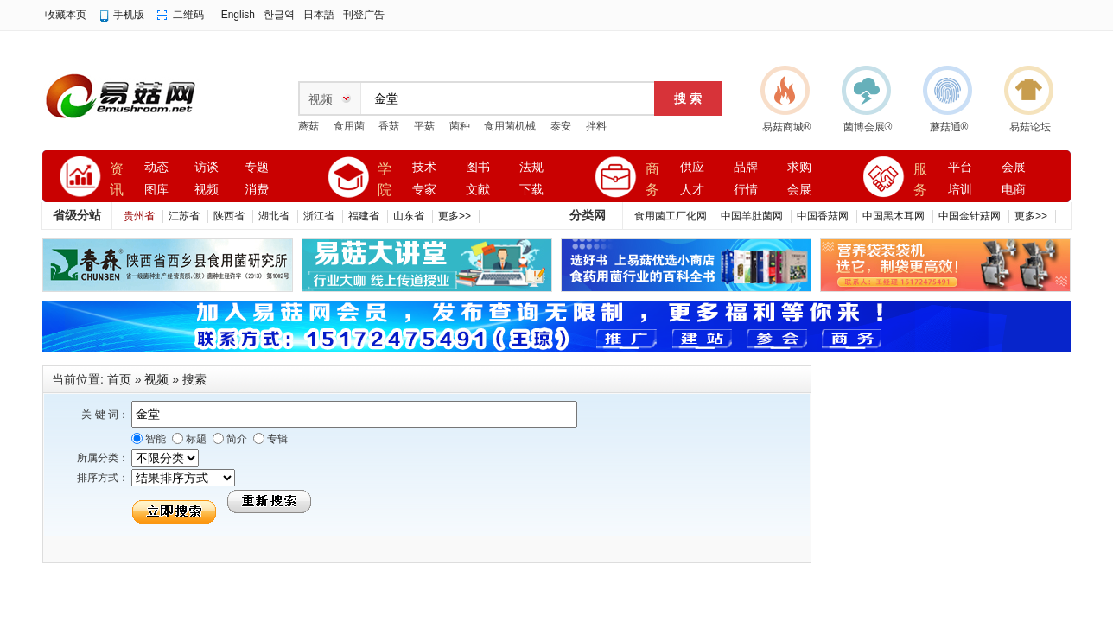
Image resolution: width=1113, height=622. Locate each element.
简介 (235, 439)
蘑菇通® (949, 127)
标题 (195, 439)
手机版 (128, 15)
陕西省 (229, 216)
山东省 (408, 216)
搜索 (194, 379)
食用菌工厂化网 (670, 216)
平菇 (424, 126)
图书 (478, 167)
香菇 (388, 126)
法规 (531, 167)
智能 (154, 439)
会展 (799, 189)
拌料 (596, 126)
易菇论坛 (1030, 127)
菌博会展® (868, 127)
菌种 (459, 126)
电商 (1014, 189)
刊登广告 (364, 15)
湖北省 (273, 216)
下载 (531, 189)
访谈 (206, 167)
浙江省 (318, 216)
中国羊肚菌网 (752, 216)
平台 (960, 167)
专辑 (276, 439)
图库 (156, 189)
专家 (424, 189)
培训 (960, 189)
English (238, 15)
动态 (156, 167)
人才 (692, 189)
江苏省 (184, 216)
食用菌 (349, 126)
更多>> (454, 216)
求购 (799, 167)
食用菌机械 (510, 126)
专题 (257, 167)
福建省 (363, 216)
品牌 (746, 167)
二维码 (188, 15)
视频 (206, 189)
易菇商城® (786, 127)
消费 (257, 189)
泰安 (560, 126)
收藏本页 (65, 15)
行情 (746, 189)
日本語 (318, 15)
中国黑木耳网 (893, 216)
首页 (119, 379)
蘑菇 (308, 126)
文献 (478, 189)
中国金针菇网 (969, 216)
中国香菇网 (823, 216)
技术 (424, 167)
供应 (692, 167)
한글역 (279, 15)
